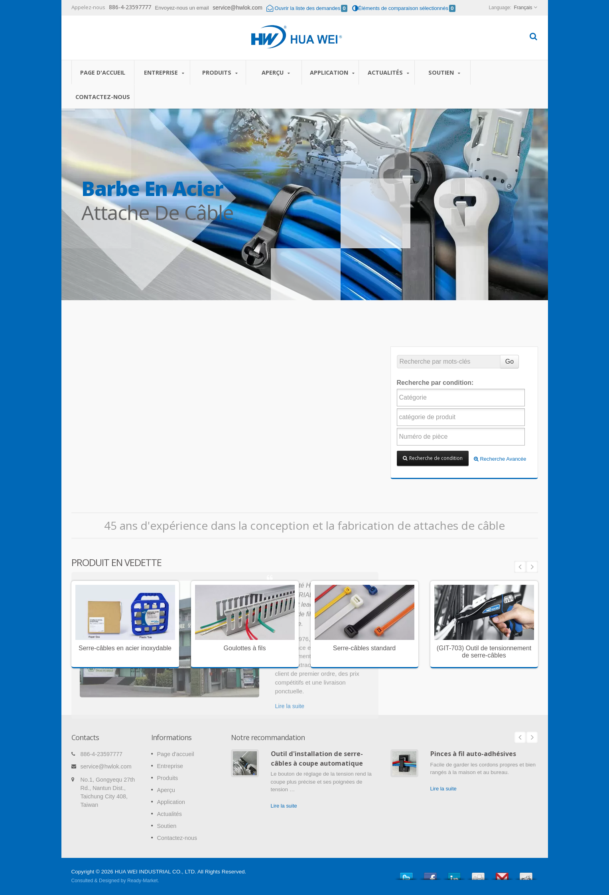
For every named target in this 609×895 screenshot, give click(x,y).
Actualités (388, 72)
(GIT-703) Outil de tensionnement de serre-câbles (484, 652)
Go (509, 361)
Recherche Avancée (500, 459)
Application (332, 72)
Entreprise (164, 72)
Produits (220, 72)
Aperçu (276, 72)
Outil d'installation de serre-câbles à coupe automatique (317, 758)
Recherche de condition (433, 458)
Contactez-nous (102, 97)
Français (523, 7)
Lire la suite (284, 806)
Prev (520, 567)
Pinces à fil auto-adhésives (473, 753)
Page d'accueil (103, 72)
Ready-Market (142, 880)
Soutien (444, 72)
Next (532, 567)
